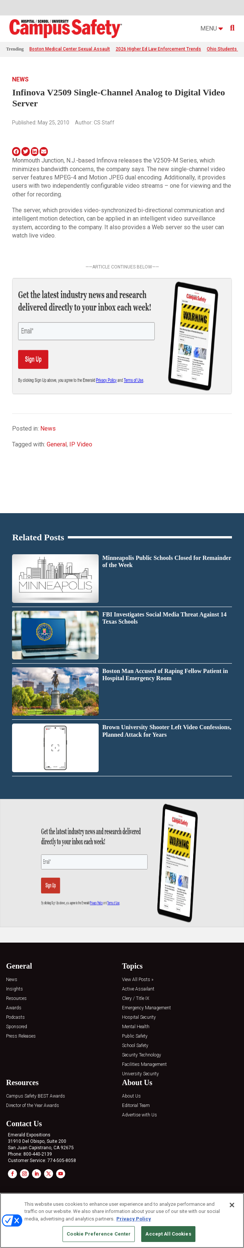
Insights (14, 989)
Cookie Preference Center (99, 1234)
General (57, 444)
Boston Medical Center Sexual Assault (69, 49)
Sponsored (16, 1026)
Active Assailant (138, 989)
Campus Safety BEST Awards (35, 1096)
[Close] (232, 1205)
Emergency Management (146, 1008)
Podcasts (15, 1017)
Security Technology (141, 1055)
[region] (122, 1220)
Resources (16, 998)
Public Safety (135, 1036)
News (20, 79)
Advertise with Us (139, 1115)
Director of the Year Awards (32, 1105)
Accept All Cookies (168, 1234)
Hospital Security (139, 1017)
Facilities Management (144, 1064)
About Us (131, 1096)
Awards (13, 1008)
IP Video (80, 444)
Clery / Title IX (135, 998)
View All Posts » (137, 979)
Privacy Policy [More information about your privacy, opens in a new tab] (133, 1219)
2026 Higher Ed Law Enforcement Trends (158, 49)
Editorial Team (136, 1105)
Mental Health (135, 1026)
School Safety (135, 1045)
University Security (140, 1074)
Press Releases (21, 1036)
